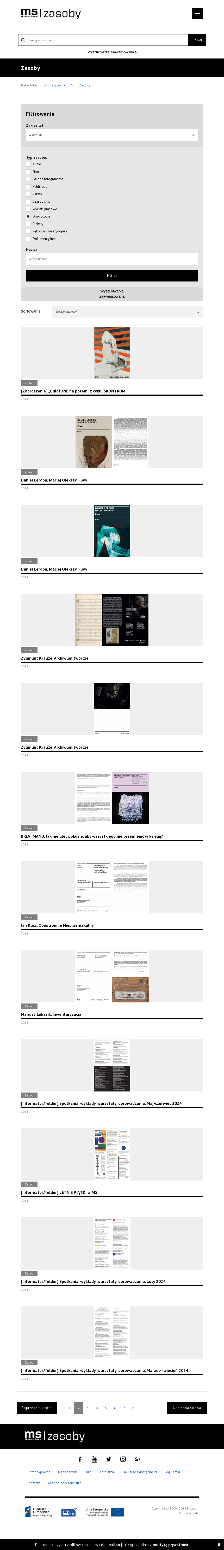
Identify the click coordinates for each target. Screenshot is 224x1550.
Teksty (37, 194)
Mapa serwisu (68, 1472)
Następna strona (187, 1408)
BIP (88, 1472)
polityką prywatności (171, 1544)
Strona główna (54, 85)
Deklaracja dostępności (140, 1472)
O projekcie (106, 1472)
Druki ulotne (42, 216)
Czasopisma (42, 201)
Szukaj (197, 40)
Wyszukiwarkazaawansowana (112, 293)
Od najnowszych (128, 312)
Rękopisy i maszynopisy (50, 231)
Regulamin (172, 1472)
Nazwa (31, 249)
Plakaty (38, 224)
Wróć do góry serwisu (65, 1483)
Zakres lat (34, 125)
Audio (37, 164)
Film (36, 171)
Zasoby (84, 85)
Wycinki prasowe (45, 209)
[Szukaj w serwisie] (103, 40)
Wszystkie (112, 135)
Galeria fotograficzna (48, 179)
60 (154, 1408)
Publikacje (40, 186)
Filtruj (112, 275)
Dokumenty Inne (45, 239)
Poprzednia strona (37, 1408)
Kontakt (34, 1483)
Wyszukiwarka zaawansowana (111, 52)
